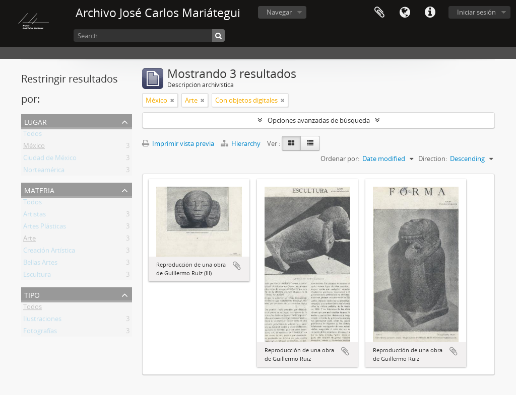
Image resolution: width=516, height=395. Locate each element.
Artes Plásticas (44, 227)
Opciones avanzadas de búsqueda (319, 120)
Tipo (32, 294)
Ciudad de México (50, 159)
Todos (32, 135)
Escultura (37, 276)
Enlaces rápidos (429, 12)
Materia (39, 189)
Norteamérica (43, 171)
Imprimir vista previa (178, 143)
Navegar (279, 12)
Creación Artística (49, 252)
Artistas (34, 215)
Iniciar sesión (476, 12)
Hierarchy (241, 143)
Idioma (404, 12)
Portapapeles (379, 12)
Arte (29, 240)
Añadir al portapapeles (237, 266)
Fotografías (40, 332)
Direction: (432, 158)
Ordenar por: (339, 158)
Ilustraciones (42, 320)
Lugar (35, 121)
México (34, 147)
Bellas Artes (40, 264)
